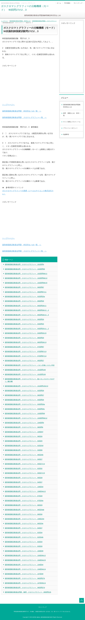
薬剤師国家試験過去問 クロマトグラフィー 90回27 (23, 459)
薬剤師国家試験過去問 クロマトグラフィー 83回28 (23, 546)
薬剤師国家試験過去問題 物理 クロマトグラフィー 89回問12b (28, 592)
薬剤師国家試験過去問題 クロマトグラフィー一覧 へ (24, 117)
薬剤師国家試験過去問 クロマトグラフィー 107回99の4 (25, 583)
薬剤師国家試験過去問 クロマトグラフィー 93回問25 (24, 324)
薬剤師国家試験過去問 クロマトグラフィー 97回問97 (24, 347)
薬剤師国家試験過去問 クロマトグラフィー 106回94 (24, 487)
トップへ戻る (81, 600)
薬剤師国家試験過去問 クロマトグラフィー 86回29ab (24, 510)
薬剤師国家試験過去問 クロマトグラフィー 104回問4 (24, 423)
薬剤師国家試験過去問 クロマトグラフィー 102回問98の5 (26, 283)
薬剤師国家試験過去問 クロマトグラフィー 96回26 (23, 436)
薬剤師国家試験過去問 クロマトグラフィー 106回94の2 (25, 491)
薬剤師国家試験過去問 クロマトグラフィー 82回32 (23, 468)
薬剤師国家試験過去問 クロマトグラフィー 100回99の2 (25, 555)
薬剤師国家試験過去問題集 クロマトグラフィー (44, 21)
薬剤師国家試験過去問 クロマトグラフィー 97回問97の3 (25, 351)
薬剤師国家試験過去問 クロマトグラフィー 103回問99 (25, 413)
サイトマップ (78, 3)
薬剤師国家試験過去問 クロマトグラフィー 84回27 (23, 528)
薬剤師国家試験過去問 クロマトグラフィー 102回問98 (25, 269)
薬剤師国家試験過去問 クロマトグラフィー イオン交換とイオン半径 (29, 365)
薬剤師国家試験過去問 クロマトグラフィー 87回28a (24, 500)
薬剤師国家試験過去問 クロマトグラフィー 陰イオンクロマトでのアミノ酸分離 (29, 380)
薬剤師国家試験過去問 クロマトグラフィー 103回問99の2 (26, 418)
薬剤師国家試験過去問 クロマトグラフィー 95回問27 (24, 360)
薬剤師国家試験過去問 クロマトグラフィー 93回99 (23, 450)
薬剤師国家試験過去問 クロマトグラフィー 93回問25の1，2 (27, 328)
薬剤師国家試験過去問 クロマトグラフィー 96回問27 (24, 395)
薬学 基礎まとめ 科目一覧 (71, 114)
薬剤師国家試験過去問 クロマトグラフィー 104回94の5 (25, 560)
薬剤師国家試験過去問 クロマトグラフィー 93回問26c (25, 409)
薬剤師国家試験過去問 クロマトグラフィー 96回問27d (25, 587)
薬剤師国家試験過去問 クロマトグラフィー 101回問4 (24, 264)
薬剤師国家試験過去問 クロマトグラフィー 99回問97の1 (25, 292)
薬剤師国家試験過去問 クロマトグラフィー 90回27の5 (25, 473)
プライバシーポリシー (70, 128)
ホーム (59, 3)
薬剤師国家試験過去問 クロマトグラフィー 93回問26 (24, 400)
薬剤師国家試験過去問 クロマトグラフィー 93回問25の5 (25, 333)
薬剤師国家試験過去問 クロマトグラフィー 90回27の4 (25, 464)
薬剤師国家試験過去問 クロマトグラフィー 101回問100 (25, 370)
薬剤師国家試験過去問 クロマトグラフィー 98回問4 (24, 427)
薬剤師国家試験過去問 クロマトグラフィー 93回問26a (25, 404)
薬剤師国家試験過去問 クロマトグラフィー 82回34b (24, 537)
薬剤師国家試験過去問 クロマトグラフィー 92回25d (24, 445)
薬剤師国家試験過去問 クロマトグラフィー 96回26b (24, 455)
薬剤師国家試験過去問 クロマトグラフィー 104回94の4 (25, 569)
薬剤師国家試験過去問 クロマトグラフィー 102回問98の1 (26, 273)
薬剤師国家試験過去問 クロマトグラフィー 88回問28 (24, 338)
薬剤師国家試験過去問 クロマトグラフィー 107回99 (24, 574)
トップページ (4, 21)
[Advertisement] (29, 82)
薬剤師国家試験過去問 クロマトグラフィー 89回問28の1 (25, 306)
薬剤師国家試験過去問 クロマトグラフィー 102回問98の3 (26, 278)
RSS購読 (67, 3)
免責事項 (66, 134)
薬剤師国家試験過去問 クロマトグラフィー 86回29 (23, 505)
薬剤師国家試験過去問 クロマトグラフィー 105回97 (24, 432)
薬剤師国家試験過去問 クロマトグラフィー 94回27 (23, 482)
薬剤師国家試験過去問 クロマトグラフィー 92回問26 (24, 390)
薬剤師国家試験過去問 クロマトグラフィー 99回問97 (24, 287)
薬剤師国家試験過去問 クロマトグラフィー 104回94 (24, 565)
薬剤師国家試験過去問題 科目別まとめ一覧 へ (21, 111)
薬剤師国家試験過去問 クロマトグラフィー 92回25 (23, 441)
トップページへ (8, 105)
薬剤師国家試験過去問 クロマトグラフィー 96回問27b (25, 578)
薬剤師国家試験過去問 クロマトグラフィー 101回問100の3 (26, 386)
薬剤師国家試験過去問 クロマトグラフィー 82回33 (23, 542)
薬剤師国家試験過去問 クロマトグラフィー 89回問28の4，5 (27, 315)
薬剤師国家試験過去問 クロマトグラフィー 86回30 (23, 514)
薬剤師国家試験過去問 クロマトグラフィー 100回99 (24, 551)
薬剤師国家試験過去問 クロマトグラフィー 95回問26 (24, 319)
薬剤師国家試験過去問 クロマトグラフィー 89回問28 (24, 301)
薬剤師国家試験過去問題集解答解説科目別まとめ (42, 15)
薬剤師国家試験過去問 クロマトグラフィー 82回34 (23, 532)
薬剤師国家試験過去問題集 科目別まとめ (20, 21)
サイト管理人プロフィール (71, 122)
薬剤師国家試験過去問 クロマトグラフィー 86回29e (24, 523)
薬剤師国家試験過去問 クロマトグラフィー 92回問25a (25, 296)
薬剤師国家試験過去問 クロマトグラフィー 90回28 (23, 478)
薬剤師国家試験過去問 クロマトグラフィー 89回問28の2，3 (27, 310)
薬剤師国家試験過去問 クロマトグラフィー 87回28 (23, 496)
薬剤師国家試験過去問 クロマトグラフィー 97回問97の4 (25, 356)
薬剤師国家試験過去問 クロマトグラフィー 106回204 (24, 519)
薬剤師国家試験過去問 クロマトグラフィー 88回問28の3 (25, 342)
